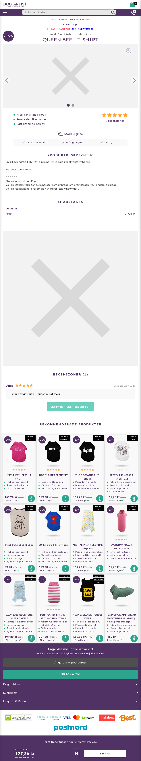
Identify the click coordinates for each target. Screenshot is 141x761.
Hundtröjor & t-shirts (81, 19)
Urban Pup (84, 34)
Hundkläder (62, 19)
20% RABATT (79, 29)
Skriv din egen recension (70, 406)
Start (51, 19)
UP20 (90, 29)
